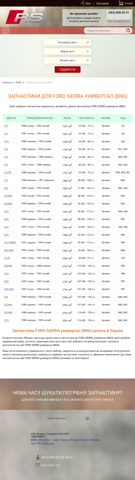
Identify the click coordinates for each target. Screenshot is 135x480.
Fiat (33, 443)
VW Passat (48, 443)
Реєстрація (102, 3)
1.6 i (6, 141)
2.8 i (6, 273)
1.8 (6, 149)
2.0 (6, 188)
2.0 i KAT (9, 250)
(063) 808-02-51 (118, 12)
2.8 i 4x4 (8, 289)
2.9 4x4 (8, 304)
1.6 (6, 125)
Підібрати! (68, 69)
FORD (18, 82)
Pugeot (85, 439)
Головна (7, 82)
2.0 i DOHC (10, 242)
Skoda (64, 439)
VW (39, 443)
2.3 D (7, 257)
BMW (34, 439)
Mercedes (44, 439)
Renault (74, 439)
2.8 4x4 (8, 265)
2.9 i (6, 320)
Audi (56, 439)
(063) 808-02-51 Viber (57, 457)
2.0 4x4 (8, 195)
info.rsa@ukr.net (50, 465)
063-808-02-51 (53, 400)
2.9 (6, 296)
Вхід (88, 3)
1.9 (6, 180)
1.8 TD (7, 172)
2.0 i (6, 211)
